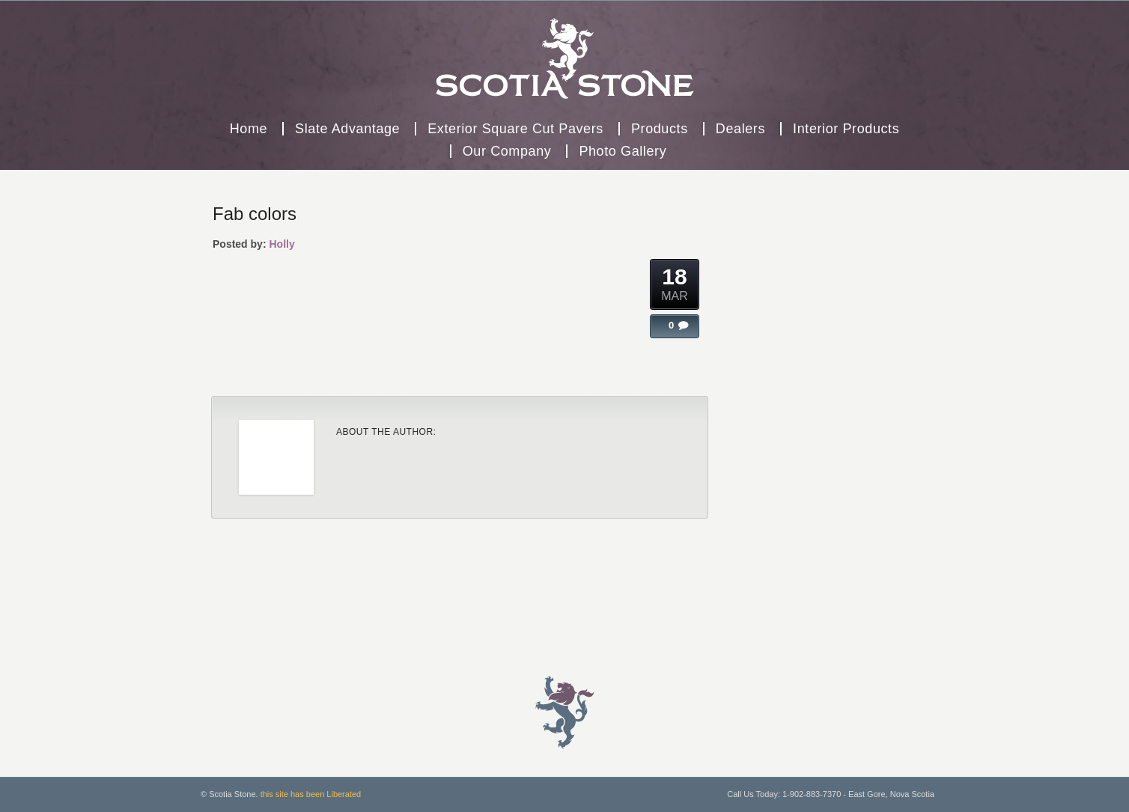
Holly (281, 244)
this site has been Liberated (311, 794)
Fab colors (254, 214)
